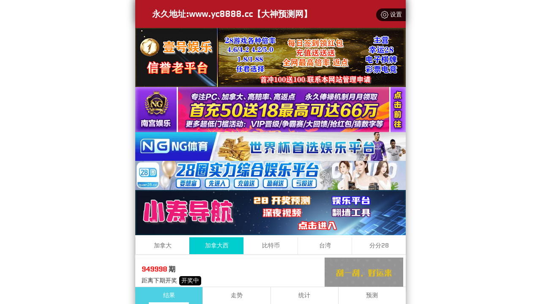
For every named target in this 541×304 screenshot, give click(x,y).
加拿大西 (217, 246)
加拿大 (163, 246)
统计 (304, 295)
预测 (372, 295)
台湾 (325, 246)
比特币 (271, 246)
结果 (169, 295)
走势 (237, 295)
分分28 (379, 246)
